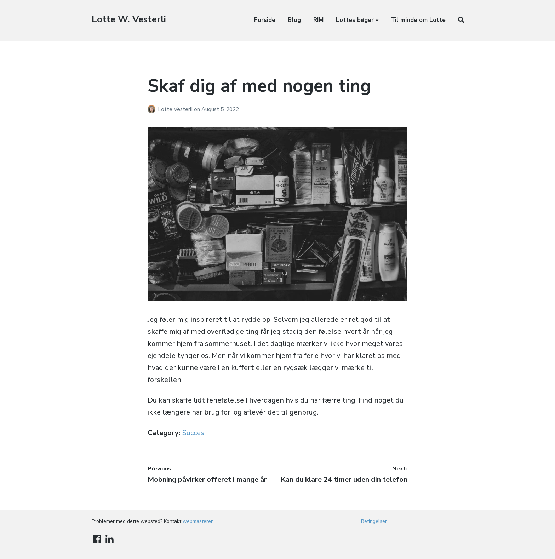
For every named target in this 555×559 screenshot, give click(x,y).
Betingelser (374, 521)
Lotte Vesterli (176, 109)
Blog (294, 20)
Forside (264, 20)
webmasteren (198, 521)
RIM (318, 20)
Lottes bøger (355, 20)
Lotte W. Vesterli (129, 19)
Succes (193, 433)
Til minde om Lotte (418, 20)
